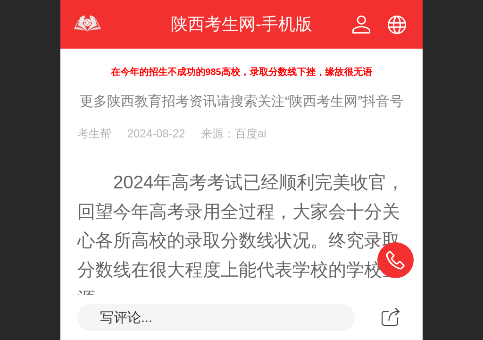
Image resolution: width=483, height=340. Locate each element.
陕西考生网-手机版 (241, 24)
